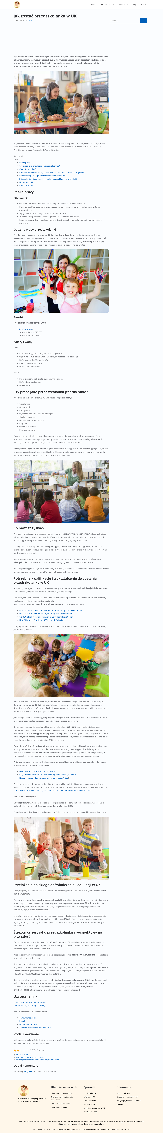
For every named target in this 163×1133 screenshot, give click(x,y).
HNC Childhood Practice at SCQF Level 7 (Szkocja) (41, 620)
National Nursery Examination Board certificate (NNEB (43, 778)
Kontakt (144, 4)
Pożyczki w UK (89, 1104)
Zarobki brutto (25, 329)
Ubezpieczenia (108, 4)
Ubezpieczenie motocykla (61, 1103)
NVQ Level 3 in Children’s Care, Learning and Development (45, 613)
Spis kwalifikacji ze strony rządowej (29, 1005)
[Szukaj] (143, 20)
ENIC (26, 903)
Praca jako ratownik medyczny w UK (30, 1057)
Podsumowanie (26, 185)
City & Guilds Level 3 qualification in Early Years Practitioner (46, 617)
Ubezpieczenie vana (59, 1107)
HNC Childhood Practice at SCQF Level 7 (37, 771)
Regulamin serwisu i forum (127, 1097)
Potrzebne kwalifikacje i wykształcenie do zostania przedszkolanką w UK (51, 172)
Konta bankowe (90, 1100)
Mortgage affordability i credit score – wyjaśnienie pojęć (37, 1060)
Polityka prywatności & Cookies (129, 1100)
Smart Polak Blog (123, 1093)
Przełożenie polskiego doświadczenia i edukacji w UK (43, 175)
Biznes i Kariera (22, 1055)
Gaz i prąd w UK (90, 1093)
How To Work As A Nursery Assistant (30, 1002)
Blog (134, 4)
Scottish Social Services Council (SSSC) (31, 790)
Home (93, 4)
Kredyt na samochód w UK (94, 1108)
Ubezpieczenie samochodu (61, 1093)
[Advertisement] (61, 37)
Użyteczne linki (26, 182)
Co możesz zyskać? (27, 169)
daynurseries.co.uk (27, 1017)
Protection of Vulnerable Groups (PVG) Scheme (70, 790)
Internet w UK (89, 1097)
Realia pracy (24, 162)
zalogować (28, 1071)
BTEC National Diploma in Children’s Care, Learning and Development (50, 610)
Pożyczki (125, 4)
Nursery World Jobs (28, 1024)
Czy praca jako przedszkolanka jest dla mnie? (39, 166)
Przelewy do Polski (91, 1112)
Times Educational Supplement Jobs (35, 1027)
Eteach (22, 1021)
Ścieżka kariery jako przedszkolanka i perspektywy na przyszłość (48, 179)
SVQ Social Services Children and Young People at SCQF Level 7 (47, 774)
